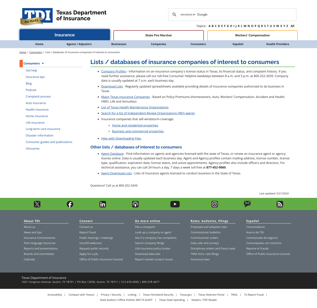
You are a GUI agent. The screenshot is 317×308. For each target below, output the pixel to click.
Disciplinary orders (203, 248)
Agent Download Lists (116, 173)
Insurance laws (200, 259)
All (292, 26)
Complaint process (38, 96)
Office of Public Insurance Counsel (101, 259)
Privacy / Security (111, 294)
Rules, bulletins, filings (210, 221)
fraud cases (228, 248)
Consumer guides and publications (49, 142)
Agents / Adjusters (78, 44)
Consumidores (255, 227)
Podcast (31, 90)
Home (39, 44)
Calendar (29, 259)
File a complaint (145, 227)
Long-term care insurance (43, 129)
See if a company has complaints (156, 238)
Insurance (65, 34)
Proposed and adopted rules (209, 227)
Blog (29, 83)
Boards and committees (39, 254)
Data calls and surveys (205, 243)
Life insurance (35, 123)
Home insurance (37, 116)
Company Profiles (113, 71)
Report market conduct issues (154, 259)
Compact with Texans (81, 294)
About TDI (32, 221)
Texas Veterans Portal (211, 294)
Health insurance (37, 109)
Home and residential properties (135, 125)
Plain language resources (40, 243)
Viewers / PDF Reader (204, 300)
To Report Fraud (254, 294)
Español (238, 44)
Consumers (198, 44)
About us (29, 227)
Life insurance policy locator (153, 248)
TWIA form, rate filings (205, 254)
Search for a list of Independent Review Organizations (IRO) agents (148, 113)
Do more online (147, 221)
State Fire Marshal (158, 35)
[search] (231, 14)
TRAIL (234, 294)
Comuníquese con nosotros (263, 243)
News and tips (33, 232)
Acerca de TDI (255, 232)
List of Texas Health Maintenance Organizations (135, 107)
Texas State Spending (172, 300)
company (154, 232)
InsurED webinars (91, 243)
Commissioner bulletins (206, 232)
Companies (158, 44)
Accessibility (55, 294)
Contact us (86, 227)
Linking (132, 294)
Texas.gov (186, 294)
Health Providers (277, 44)
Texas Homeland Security (158, 294)
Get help (31, 70)
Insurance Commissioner (40, 238)
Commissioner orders (204, 238)
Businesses (118, 44)
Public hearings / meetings (96, 238)
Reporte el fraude (257, 248)
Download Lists (112, 86)
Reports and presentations (41, 248)
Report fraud (88, 232)
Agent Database (112, 154)
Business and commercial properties (138, 131)
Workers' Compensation (252, 35)
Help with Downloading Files (121, 138)
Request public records (94, 248)
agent (167, 232)
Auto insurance (36, 103)
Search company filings (149, 243)
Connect (86, 221)
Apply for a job (89, 254)
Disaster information (40, 135)
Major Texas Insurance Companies (125, 97)
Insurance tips (35, 77)
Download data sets (147, 254)
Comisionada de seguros (262, 238)
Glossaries (33, 148)
